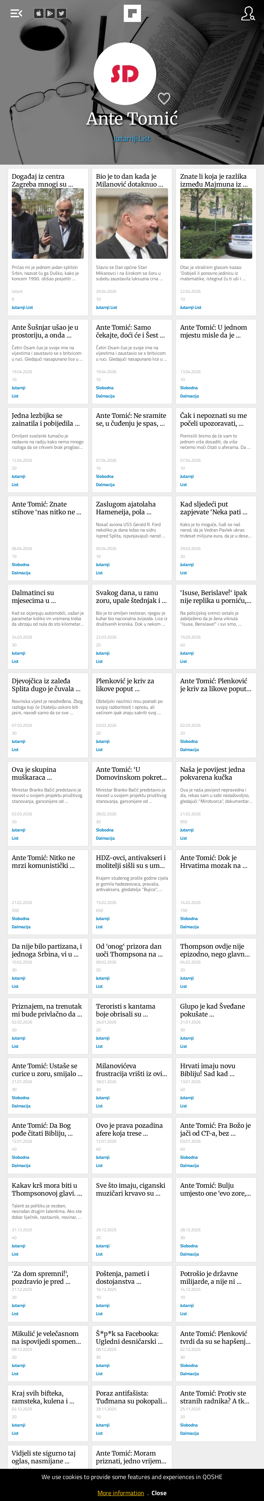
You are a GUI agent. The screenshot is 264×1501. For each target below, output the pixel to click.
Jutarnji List (132, 138)
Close (159, 1493)
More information (121, 1493)
